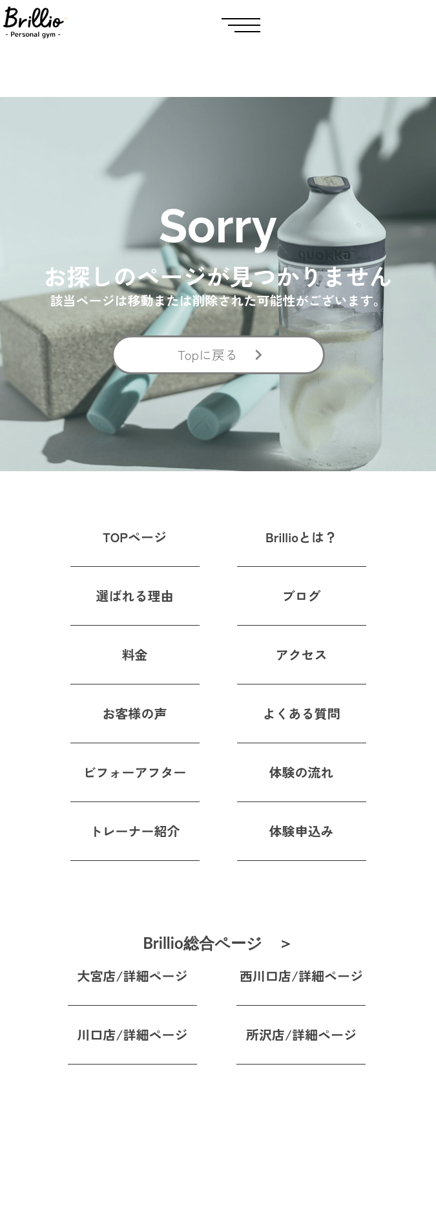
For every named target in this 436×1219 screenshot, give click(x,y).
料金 (135, 654)
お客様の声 (135, 713)
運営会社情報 (256, 1165)
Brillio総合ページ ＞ (218, 943)
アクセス (301, 654)
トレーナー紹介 (135, 831)
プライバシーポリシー (276, 1137)
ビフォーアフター (135, 772)
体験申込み (301, 831)
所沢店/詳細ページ (301, 1034)
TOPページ (135, 536)
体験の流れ (301, 772)
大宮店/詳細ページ (133, 975)
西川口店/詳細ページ (301, 975)
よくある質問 (301, 713)
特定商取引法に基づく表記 (287, 1192)
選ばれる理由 (135, 595)
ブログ (301, 595)
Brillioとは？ (301, 536)
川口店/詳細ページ (133, 1034)
